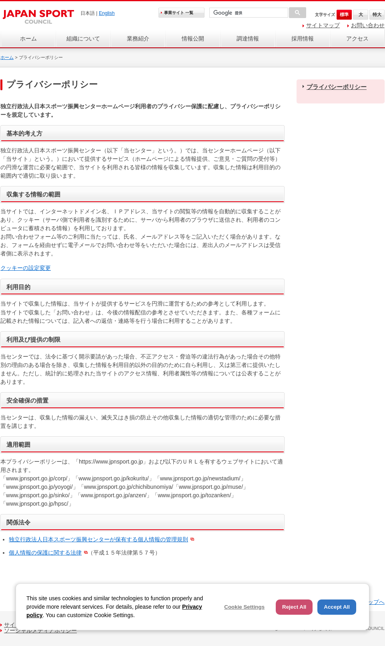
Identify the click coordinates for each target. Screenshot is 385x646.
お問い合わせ (368, 25)
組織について (83, 38)
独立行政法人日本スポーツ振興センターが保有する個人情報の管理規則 (98, 539)
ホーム (28, 38)
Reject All (294, 607)
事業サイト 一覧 (178, 12)
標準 (344, 14)
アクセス (357, 38)
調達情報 (248, 38)
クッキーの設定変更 (25, 268)
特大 (377, 14)
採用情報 (302, 38)
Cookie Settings (244, 607)
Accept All (337, 607)
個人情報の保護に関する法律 (45, 552)
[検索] (248, 13)
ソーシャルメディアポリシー (40, 630)
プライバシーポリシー (337, 86)
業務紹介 (138, 38)
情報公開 (193, 38)
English (107, 13)
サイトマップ (323, 25)
